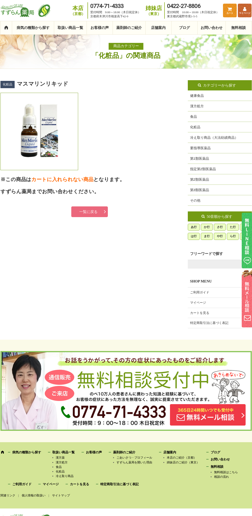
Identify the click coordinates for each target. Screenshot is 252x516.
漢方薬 (60, 457)
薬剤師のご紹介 (129, 28)
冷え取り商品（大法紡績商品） (214, 137)
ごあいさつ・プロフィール (134, 457)
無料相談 (238, 28)
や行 (220, 236)
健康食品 (197, 96)
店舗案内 (158, 28)
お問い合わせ (212, 28)
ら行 (233, 236)
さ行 (220, 227)
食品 (193, 116)
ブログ (184, 28)
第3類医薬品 (199, 190)
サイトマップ (61, 495)
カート (229, 13)
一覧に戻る (88, 212)
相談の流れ (221, 476)
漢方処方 (197, 106)
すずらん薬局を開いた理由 (134, 462)
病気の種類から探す (33, 28)
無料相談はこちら (226, 472)
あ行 (194, 227)
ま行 (207, 236)
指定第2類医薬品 (203, 169)
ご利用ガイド (199, 292)
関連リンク (7, 495)
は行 (194, 236)
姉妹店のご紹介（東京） (183, 462)
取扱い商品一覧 (70, 28)
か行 (207, 227)
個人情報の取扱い (33, 495)
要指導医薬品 (200, 148)
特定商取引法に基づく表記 (209, 323)
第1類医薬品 (199, 158)
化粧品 (195, 127)
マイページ (244, 13)
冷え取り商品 (65, 476)
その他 (195, 200)
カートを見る (199, 313)
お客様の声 (99, 28)
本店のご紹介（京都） (181, 457)
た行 (233, 227)
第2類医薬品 (199, 179)
